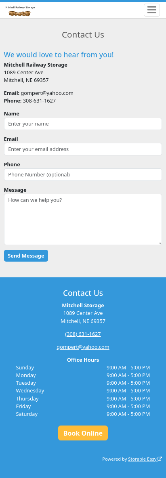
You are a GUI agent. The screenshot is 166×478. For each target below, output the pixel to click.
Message (15, 189)
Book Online (83, 433)
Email (11, 139)
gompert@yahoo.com (83, 346)
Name (11, 113)
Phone (12, 164)
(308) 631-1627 (83, 334)
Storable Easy (145, 459)
